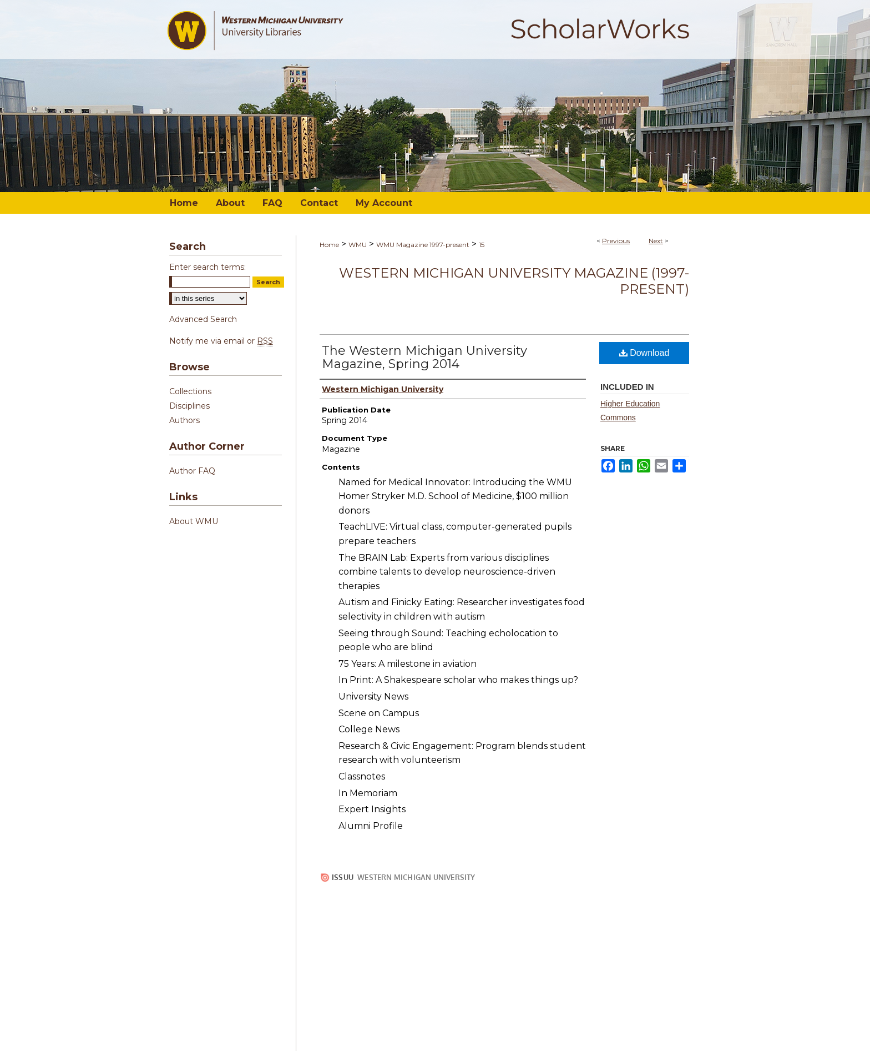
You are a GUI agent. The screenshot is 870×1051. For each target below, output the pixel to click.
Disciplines (189, 406)
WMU (357, 244)
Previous (616, 241)
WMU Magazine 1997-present (422, 244)
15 (481, 244)
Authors (184, 420)
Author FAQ (192, 471)
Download (644, 353)
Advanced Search (203, 319)
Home (329, 244)
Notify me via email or (221, 341)
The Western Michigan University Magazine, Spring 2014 (424, 357)
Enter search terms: (207, 267)
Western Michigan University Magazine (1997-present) (514, 281)
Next (656, 241)
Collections (190, 391)
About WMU (193, 521)
